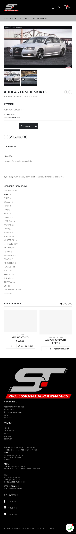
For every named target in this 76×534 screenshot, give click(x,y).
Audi (18, 117)
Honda (6, 217)
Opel (6, 251)
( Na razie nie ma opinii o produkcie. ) (26, 96)
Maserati (7, 232)
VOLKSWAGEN (10, 289)
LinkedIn (15, 137)
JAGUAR (7, 225)
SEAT (6, 270)
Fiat (5, 209)
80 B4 (18, 335)
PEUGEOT (8, 255)
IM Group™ (51, 528)
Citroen (7, 202)
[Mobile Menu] (54, 7)
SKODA (7, 274)
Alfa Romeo (9, 190)
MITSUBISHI (9, 244)
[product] (20, 321)
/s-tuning (10, 501)
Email (25, 137)
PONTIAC (8, 259)
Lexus (6, 228)
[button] (61, 303)
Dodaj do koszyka (30, 126)
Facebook (6, 137)
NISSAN (7, 248)
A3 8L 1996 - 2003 (54, 337)
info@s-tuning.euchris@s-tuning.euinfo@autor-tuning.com (15, 479)
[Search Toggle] (59, 7)
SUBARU (7, 278)
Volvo (6, 293)
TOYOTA (8, 282)
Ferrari (6, 206)
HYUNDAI (8, 221)
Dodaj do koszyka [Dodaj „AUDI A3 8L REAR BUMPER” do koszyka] (62, 349)
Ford (6, 213)
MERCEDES (9, 240)
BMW (6, 198)
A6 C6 (14, 117)
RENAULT (8, 267)
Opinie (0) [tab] (12, 146)
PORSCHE (8, 263)
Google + (20, 137)
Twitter (11, 137)
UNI (5, 286)
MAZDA (7, 236)
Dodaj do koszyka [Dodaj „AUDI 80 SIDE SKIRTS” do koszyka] (27, 346)
